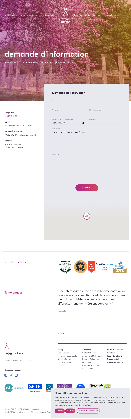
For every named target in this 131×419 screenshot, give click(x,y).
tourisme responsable (67, 356)
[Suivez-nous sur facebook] (5, 376)
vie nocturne (87, 369)
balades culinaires (90, 359)
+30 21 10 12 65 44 (12, 116)
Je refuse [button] (70, 411)
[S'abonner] (29, 360)
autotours (49, 15)
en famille (86, 362)
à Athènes (11, 15)
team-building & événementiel (87, 15)
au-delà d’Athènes (31, 15)
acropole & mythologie (92, 356)
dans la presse (64, 359)
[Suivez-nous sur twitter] (11, 376)
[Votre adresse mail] (17, 361)
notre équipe (63, 353)
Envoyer (86, 188)
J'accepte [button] (59, 411)
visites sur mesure (115, 362)
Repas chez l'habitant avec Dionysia (86, 140)
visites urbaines (89, 353)
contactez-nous (112, 15)
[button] (86, 217)
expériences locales (91, 365)
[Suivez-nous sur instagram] (16, 376)
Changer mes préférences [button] (88, 411)
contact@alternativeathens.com (18, 126)
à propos (61, 350)
